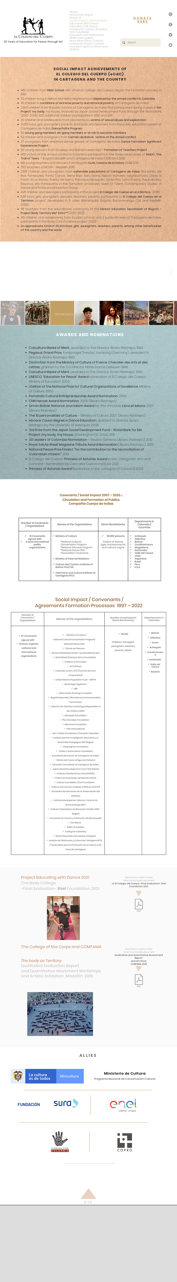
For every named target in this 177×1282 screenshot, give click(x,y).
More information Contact (86, 40)
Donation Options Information (89, 46)
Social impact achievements (88, 20)
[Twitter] (170, 35)
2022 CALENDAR (79, 32)
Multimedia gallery (81, 37)
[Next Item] (171, 270)
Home (74, 11)
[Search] (140, 42)
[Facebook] (170, 24)
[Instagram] (170, 14)
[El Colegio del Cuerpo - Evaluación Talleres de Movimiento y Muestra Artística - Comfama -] (138, 981)
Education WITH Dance (84, 23)
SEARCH (74, 49)
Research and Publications (87, 35)
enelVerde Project (81, 14)
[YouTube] (170, 45)
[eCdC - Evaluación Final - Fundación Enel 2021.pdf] (138, 906)
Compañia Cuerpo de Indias (88, 29)
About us (75, 17)
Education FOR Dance (84, 26)
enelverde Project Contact (87, 43)
